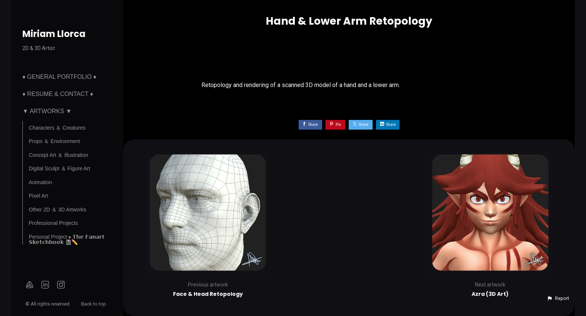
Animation (40, 182)
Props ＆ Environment (54, 141)
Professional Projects (53, 223)
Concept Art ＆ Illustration (58, 155)
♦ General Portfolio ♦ (59, 77)
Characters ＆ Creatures (57, 128)
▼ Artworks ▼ (47, 111)
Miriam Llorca (54, 34)
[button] (558, 298)
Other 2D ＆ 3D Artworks (57, 210)
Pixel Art (38, 196)
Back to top (94, 304)
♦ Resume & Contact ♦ (57, 94)
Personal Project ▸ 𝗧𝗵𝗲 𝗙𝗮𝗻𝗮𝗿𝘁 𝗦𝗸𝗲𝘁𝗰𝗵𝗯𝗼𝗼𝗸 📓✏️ (67, 239)
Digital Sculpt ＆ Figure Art (59, 168)
